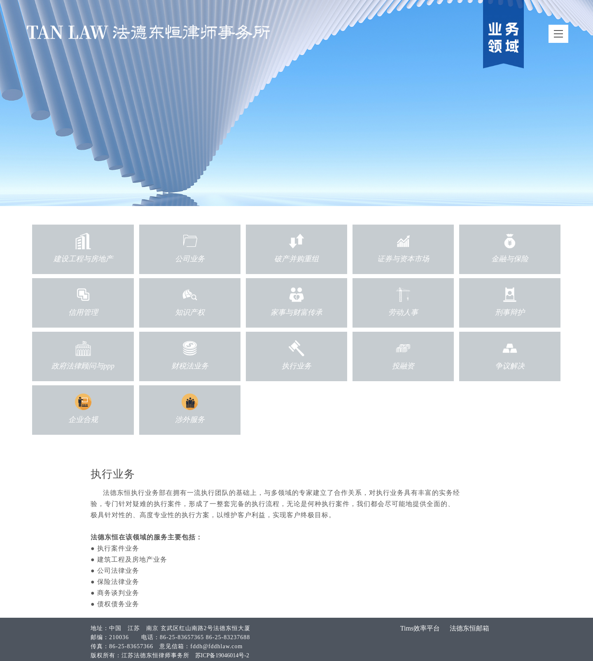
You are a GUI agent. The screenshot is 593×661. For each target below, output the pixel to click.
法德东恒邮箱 (469, 628)
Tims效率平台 (420, 628)
